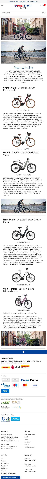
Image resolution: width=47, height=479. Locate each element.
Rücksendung (5, 463)
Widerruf (3, 471)
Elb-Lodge (27, 442)
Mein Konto (4, 468)
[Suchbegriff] (21, 12)
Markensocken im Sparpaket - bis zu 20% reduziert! (24, 1)
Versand (3, 461)
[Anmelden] (40, 5)
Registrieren (4, 466)
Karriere (27, 437)
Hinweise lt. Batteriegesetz (8, 473)
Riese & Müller (23, 68)
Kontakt (27, 444)
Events (27, 439)
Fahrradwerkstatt (30, 434)
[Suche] (43, 12)
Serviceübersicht (29, 447)
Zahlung (3, 458)
